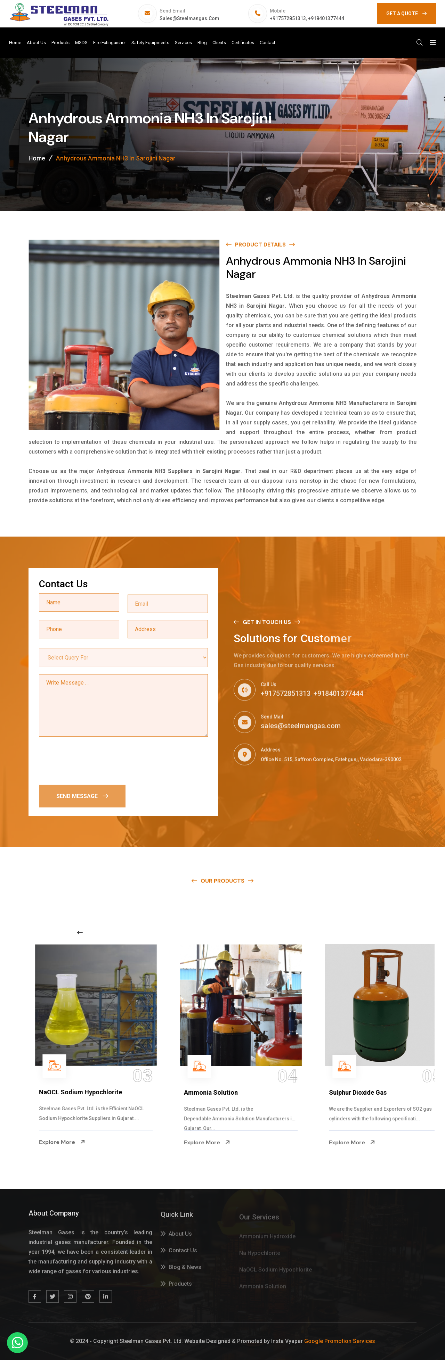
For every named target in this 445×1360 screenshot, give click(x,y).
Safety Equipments (150, 42)
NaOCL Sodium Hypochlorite (201, 1092)
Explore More (37, 1142)
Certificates (243, 42)
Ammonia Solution (331, 1092)
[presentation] (92, 760)
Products (60, 42)
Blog (202, 42)
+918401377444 (326, 18)
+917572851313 (288, 18)
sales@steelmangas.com (189, 18)
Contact (267, 42)
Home (15, 42)
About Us (36, 42)
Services (183, 42)
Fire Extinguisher (109, 42)
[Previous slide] (80, 932)
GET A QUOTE (406, 13)
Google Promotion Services (339, 1341)
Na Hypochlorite (38, 1092)
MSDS (81, 42)
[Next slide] (345, 932)
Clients (219, 42)
